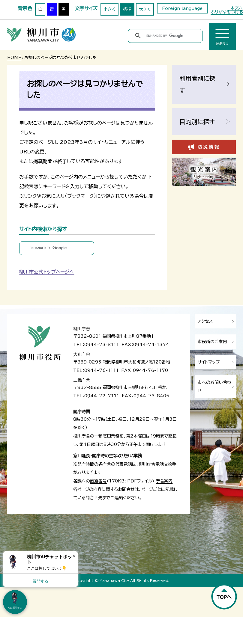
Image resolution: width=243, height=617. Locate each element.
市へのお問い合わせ (214, 386)
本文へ (236, 8)
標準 (127, 9)
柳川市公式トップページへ (46, 271)
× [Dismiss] (74, 555)
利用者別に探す (197, 84)
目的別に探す (197, 122)
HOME (14, 57)
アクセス (205, 321)
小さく (110, 9)
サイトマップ (209, 362)
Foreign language (182, 8)
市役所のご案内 (212, 342)
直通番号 (98, 481)
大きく (145, 9)
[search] (166, 35)
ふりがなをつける (227, 12)
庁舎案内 (164, 481)
